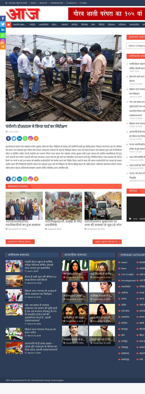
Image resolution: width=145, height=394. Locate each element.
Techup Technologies (53, 380)
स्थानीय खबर (18, 24)
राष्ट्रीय (32, 24)
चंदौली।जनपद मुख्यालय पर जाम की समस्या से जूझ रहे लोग (103, 223)
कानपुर (124, 329)
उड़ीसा (123, 304)
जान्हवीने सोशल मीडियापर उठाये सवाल (111, 317)
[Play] (130, 218)
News (123, 268)
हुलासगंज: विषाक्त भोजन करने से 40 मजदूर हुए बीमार (22, 241)
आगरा (123, 298)
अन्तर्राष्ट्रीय (43, 24)
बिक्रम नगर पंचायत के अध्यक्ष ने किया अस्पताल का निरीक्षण (40, 292)
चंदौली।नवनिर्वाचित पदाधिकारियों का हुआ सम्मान (23, 223)
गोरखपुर (124, 347)
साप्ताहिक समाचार (75, 255)
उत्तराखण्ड (125, 317)
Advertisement (57, 3)
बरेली (141, 323)
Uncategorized (128, 280)
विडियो (101, 24)
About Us (43, 3)
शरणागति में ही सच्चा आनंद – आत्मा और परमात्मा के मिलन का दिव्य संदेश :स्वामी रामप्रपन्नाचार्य (41, 346)
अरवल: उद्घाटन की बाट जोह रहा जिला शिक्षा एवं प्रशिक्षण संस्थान (108, 241)
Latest (124, 262)
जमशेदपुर (125, 359)
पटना (141, 298)
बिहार (141, 335)
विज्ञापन (111, 24)
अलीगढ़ (124, 292)
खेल (93, 24)
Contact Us (71, 3)
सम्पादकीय (134, 24)
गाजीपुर (124, 341)
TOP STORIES (127, 274)
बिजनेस (84, 24)
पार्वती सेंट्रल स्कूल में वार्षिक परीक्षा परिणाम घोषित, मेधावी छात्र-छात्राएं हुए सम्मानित (39, 265)
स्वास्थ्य (65, 24)
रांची (141, 359)
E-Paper (83, 3)
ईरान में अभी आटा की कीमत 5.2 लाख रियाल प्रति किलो (40, 278)
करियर (75, 24)
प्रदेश (54, 24)
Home (33, 3)
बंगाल (142, 317)
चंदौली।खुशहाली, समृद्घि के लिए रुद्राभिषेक (63, 223)
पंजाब (141, 292)
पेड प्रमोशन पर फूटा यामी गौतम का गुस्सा (84, 274)
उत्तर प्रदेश (125, 311)
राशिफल (122, 24)
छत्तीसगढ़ (125, 353)
